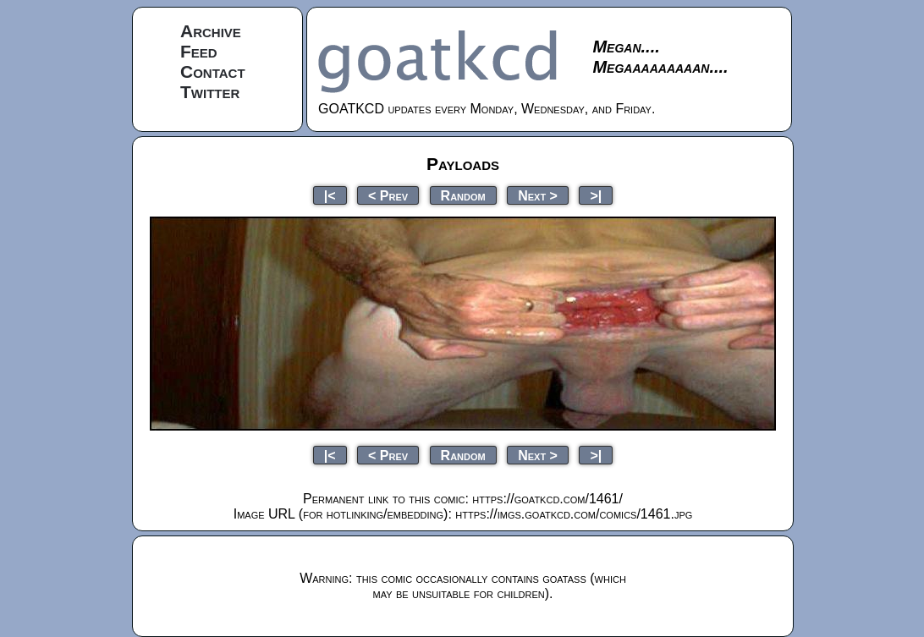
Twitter (209, 92)
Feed (198, 51)
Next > (538, 195)
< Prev (388, 195)
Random (463, 195)
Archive (210, 31)
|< (330, 195)
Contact (212, 71)
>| (596, 195)
